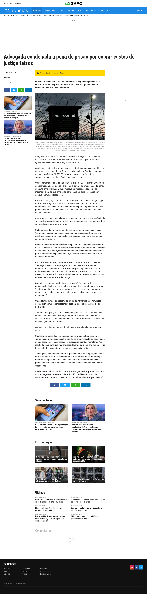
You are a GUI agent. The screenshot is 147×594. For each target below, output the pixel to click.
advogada (10, 82)
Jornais (18, 3)
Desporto (38, 506)
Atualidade (7, 77)
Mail (12, 3)
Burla (5, 82)
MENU (6, 3)
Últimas (40, 492)
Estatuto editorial (21, 584)
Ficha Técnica (8, 584)
